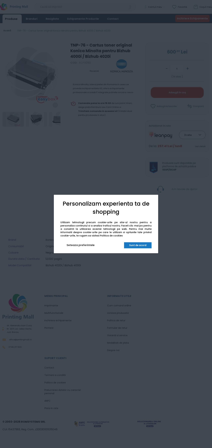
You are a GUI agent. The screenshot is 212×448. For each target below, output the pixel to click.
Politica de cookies (111, 235)
